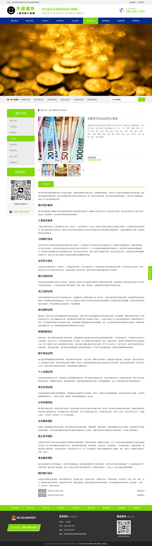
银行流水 (29, 21)
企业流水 (75, 21)
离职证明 (13, 150)
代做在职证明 (79, 99)
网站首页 (14, 21)
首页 (50, 110)
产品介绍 (46, 184)
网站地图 (97, 544)
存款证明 (13, 162)
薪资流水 (60, 21)
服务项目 (90, 21)
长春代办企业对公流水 (56, 495)
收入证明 (13, 156)
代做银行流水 (25, 99)
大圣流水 (104, 544)
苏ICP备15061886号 (86, 544)
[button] (72, 93)
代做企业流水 (65, 99)
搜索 (141, 100)
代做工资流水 (38, 99)
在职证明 (13, 144)
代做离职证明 (92, 99)
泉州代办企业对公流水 (56, 491)
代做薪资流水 (52, 99)
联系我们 (141, 2)
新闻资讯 (105, 21)
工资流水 (45, 21)
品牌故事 (132, 2)
